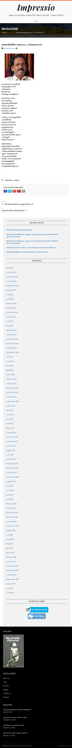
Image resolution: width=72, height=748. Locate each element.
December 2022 (12, 388)
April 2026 (9, 268)
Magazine (8, 180)
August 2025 (11, 290)
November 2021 (12, 441)
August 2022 (10, 406)
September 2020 (12, 477)
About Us (6, 678)
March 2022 (10, 428)
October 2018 (11, 575)
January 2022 (11, 432)
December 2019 (12, 512)
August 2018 (10, 584)
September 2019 (12, 526)
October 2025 (11, 281)
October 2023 (11, 348)
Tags (5, 682)
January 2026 (11, 272)
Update (16, 180)
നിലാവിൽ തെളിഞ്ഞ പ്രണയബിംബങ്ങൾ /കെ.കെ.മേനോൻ (27, 252)
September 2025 (12, 286)
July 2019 (9, 535)
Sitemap (6, 697)
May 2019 (9, 544)
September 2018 (12, 579)
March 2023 (10, 375)
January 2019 (11, 561)
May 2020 (9, 495)
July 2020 (9, 486)
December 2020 (12, 464)
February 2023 (11, 379)
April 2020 (9, 499)
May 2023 (9, 366)
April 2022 (9, 423)
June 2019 (10, 539)
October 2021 (11, 446)
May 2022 (9, 419)
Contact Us (7, 693)
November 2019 (12, 517)
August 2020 (11, 481)
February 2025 (11, 303)
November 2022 (12, 392)
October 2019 (11, 521)
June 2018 (10, 593)
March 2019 (10, 553)
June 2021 (9, 455)
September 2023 (12, 352)
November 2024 (12, 312)
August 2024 (11, 317)
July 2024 (9, 321)
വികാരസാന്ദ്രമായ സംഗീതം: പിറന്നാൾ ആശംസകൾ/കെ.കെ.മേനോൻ (30, 248)
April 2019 (9, 548)
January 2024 (11, 335)
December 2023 (12, 339)
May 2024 (9, 326)
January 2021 (11, 459)
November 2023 (12, 343)
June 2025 (10, 299)
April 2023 (9, 370)
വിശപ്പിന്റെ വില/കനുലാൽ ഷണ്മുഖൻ (19, 230)
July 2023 (9, 357)
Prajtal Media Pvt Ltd (64, 746)
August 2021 (10, 450)
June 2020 (10, 490)
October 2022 (11, 397)
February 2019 (11, 557)
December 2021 (12, 437)
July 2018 (9, 588)
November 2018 (12, 570)
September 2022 (12, 401)
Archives (6, 686)
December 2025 (12, 277)
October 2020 (11, 472)
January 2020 (11, 508)
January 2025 (11, 308)
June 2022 (10, 415)
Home (4, 32)
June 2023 (10, 361)
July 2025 (9, 294)
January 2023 (11, 383)
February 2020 (11, 504)
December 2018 (12, 566)
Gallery (5, 690)
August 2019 (10, 530)
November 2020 (12, 468)
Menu (36, 21)
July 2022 (9, 410)
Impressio (36, 7)
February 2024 (11, 330)
